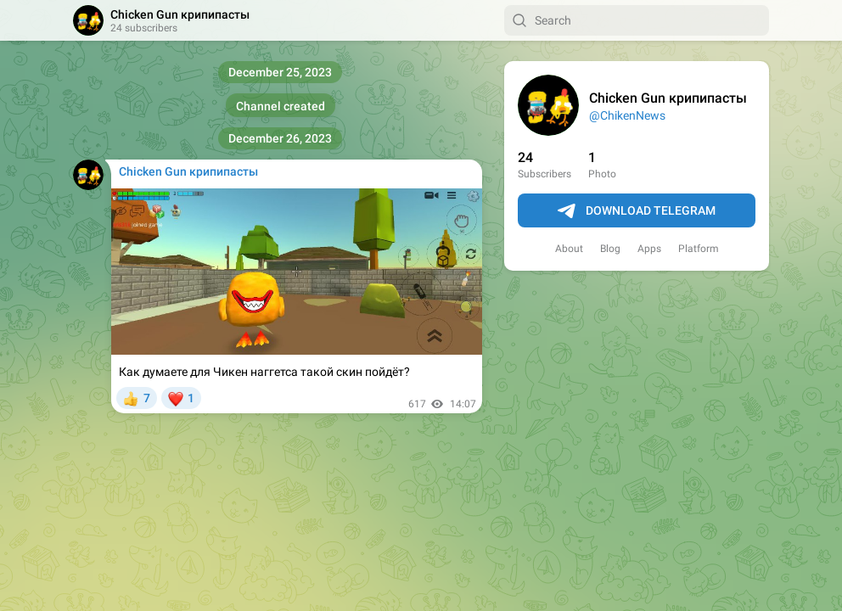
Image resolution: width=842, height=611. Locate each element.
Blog (610, 249)
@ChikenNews (627, 115)
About (569, 249)
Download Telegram (637, 211)
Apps (649, 249)
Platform (698, 249)
